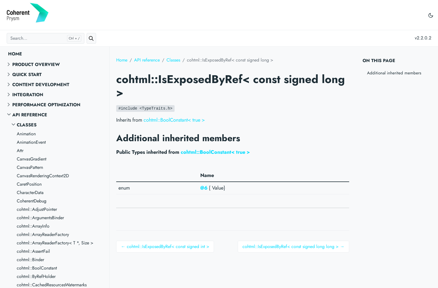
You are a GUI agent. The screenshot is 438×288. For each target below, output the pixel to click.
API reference (29, 115)
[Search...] (45, 38)
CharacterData (30, 192)
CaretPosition (29, 184)
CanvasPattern (30, 167)
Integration (27, 94)
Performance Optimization (46, 104)
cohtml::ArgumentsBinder (40, 217)
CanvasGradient (31, 159)
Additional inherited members (394, 73)
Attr (20, 150)
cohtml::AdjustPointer (37, 209)
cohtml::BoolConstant (37, 268)
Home (15, 54)
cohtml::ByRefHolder (36, 276)
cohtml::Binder (30, 259)
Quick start (27, 74)
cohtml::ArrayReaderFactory (43, 234)
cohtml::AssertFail (33, 251)
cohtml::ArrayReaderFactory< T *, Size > (55, 243)
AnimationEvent (31, 142)
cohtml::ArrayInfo (33, 226)
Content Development (40, 84)
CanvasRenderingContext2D (43, 176)
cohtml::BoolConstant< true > (174, 120)
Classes (27, 125)
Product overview (36, 64)
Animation (26, 134)
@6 (204, 188)
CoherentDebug (31, 201)
